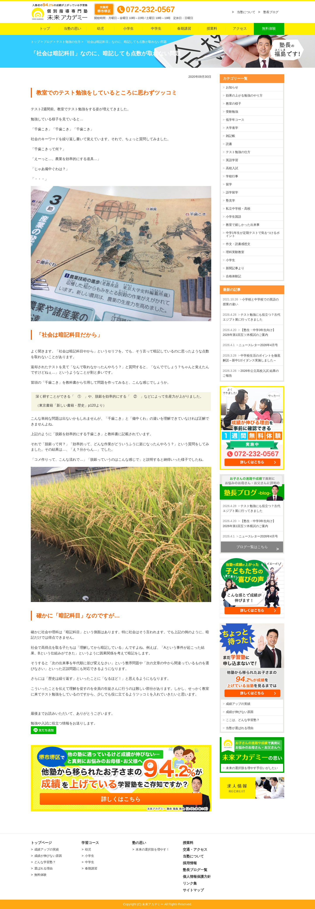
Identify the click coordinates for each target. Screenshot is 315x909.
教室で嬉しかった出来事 (243, 224)
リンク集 (190, 883)
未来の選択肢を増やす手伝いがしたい (252, 768)
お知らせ (232, 87)
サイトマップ (193, 890)
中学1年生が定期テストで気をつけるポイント (253, 234)
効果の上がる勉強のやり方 (244, 95)
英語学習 (232, 160)
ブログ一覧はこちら (252, 547)
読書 (229, 144)
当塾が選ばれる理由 (239, 728)
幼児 (100, 28)
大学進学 (232, 127)
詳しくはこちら (121, 799)
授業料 (212, 28)
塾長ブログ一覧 (195, 870)
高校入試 (232, 168)
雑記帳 (230, 136)
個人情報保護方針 (197, 876)
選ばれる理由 (43, 868)
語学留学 (232, 192)
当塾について (246, 12)
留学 (229, 184)
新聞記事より (235, 268)
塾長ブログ (271, 12)
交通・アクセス (195, 849)
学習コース (90, 843)
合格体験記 (233, 276)
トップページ (41, 843)
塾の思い (139, 843)
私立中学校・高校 (238, 208)
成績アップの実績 (238, 703)
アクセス (240, 28)
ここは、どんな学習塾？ (243, 720)
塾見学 (230, 200)
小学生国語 (233, 216)
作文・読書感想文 (238, 244)
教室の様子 (233, 103)
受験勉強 (232, 111)
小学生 (128, 28)
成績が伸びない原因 (239, 712)
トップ (45, 28)
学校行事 (232, 176)
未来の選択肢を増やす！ (152, 849)
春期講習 (184, 28)
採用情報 (190, 863)
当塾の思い (72, 28)
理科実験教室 (235, 252)
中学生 (156, 28)
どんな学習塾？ (45, 862)
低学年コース (235, 119)
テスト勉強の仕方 (238, 152)
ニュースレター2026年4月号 (258, 345)
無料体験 (269, 28)
